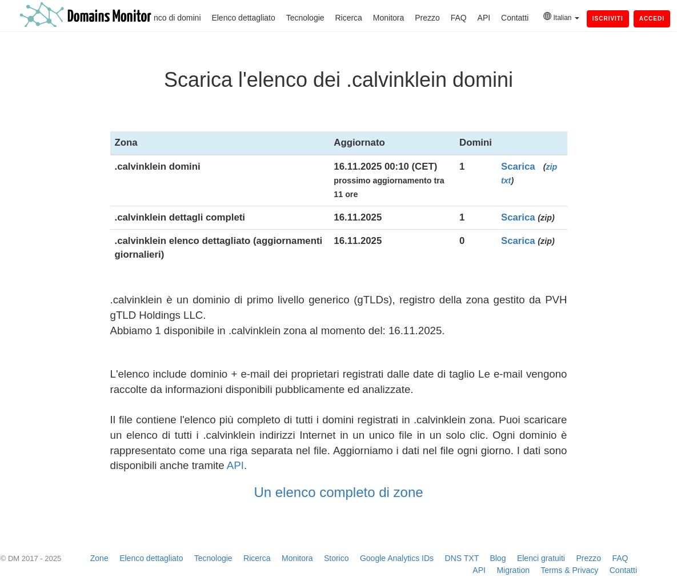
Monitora (388, 17)
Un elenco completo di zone (338, 492)
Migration (513, 570)
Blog (498, 558)
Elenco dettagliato (243, 17)
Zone (99, 558)
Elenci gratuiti (541, 558)
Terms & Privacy (569, 570)
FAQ (459, 17)
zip (551, 166)
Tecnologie (305, 17)
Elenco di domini (171, 17)
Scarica (518, 166)
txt (506, 180)
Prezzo (427, 17)
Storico (336, 558)
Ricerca (348, 17)
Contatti (514, 17)
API (484, 17)
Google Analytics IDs (397, 558)
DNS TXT (462, 558)
